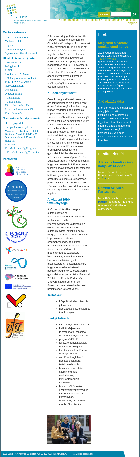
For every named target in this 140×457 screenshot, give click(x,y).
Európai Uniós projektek (18, 127)
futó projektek (91, 19)
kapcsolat (131, 19)
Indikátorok (13, 97)
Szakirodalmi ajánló (16, 49)
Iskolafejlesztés (13, 62)
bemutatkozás (70, 19)
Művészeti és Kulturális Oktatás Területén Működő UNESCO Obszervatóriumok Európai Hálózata (22, 136)
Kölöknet (10, 144)
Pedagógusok (12, 66)
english (132, 23)
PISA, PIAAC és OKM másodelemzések (18, 84)
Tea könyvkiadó (107, 58)
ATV (104, 178)
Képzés (9, 45)
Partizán (103, 201)
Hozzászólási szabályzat (82, 454)
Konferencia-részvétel (17, 37)
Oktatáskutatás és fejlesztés (19, 58)
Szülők (8, 70)
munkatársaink (112, 19)
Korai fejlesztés (13, 113)
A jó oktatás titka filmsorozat (21, 53)
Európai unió (14, 101)
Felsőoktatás (12, 89)
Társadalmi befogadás (17, 105)
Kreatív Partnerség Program (20, 148)
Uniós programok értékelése (22, 78)
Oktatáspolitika (13, 93)
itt (99, 91)
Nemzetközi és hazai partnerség (21, 118)
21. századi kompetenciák (19, 109)
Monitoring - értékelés (17, 74)
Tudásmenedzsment (14, 32)
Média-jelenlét (13, 41)
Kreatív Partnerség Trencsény (23, 152)
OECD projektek (14, 123)
